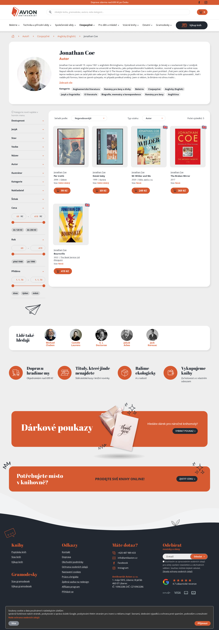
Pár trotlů (59, 175)
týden (25, 293)
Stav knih (16, 557)
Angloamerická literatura (86, 89)
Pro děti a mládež (107, 25)
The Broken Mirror (180, 175)
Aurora (102, 179)
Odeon (63, 179)
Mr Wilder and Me (141, 175)
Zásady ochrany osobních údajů (177, 571)
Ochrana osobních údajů (75, 566)
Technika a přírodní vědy (36, 25)
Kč (22, 216)
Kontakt (66, 552)
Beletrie (13, 25)
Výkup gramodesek (21, 586)
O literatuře (90, 94)
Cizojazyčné (85, 25)
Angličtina (173, 94)
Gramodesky (162, 25)
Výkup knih (17, 562)
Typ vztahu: (133, 118)
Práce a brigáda (70, 576)
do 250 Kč (31, 230)
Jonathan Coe (60, 172)
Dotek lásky (99, 175)
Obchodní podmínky (72, 562)
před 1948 (18, 261)
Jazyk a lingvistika (70, 94)
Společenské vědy (64, 25)
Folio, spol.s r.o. (145, 179)
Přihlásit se (67, 591)
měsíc (35, 293)
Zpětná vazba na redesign (75, 581)
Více (13, 623)
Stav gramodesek (20, 581)
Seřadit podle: (61, 118)
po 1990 (31, 261)
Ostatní (146, 25)
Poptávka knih (18, 552)
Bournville (59, 253)
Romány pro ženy (154, 94)
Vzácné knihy (129, 25)
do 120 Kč (17, 230)
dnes (15, 293)
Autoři (25, 36)
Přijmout (203, 623)
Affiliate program (71, 586)
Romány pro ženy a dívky (117, 89)
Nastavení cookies (71, 571)
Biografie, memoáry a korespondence (121, 94)
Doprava (66, 557)
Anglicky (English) (67, 36)
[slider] (12, 222)
